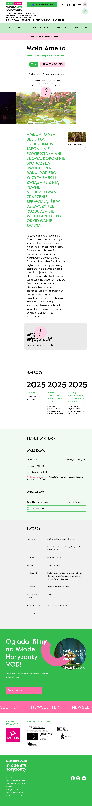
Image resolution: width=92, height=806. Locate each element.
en (79, 5)
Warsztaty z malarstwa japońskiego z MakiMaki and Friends (55, 478)
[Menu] (85, 4)
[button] (7, 108)
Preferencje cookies (15, 796)
